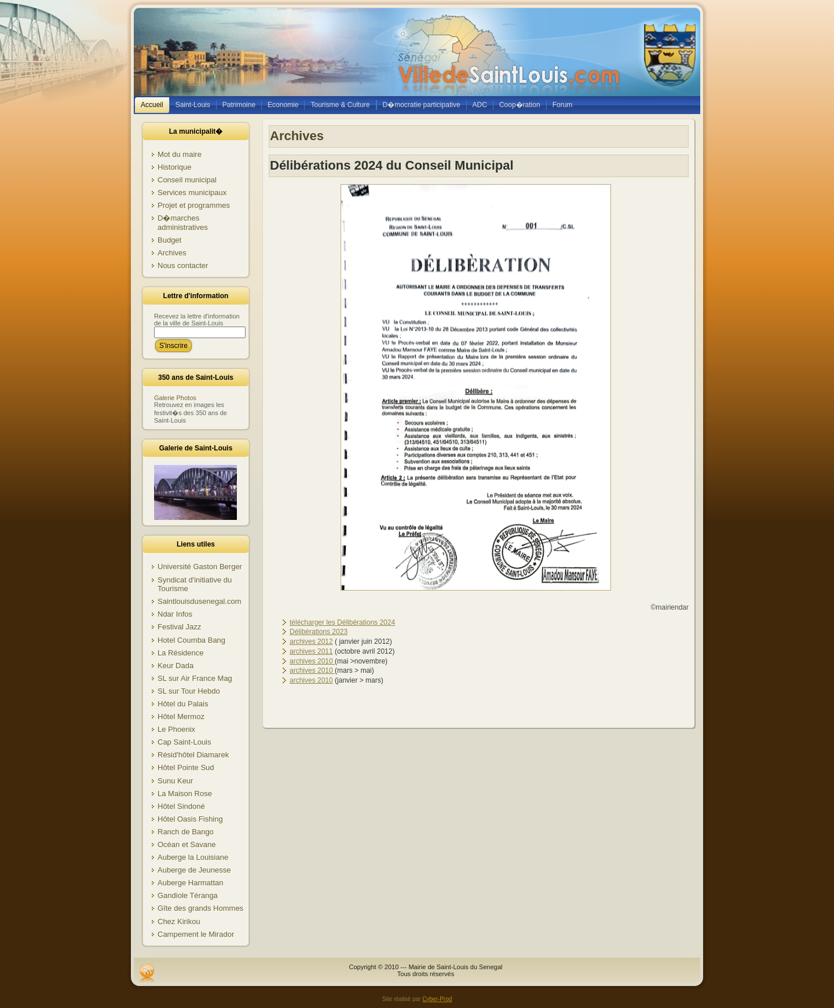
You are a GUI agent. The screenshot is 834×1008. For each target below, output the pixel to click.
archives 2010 (312, 661)
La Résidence (181, 652)
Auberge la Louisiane (193, 857)
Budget (169, 240)
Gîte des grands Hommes (200, 908)
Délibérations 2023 (319, 632)
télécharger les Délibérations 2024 (342, 622)
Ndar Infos (175, 614)
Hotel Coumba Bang (191, 640)
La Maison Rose (185, 793)
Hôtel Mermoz (181, 716)
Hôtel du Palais (183, 703)
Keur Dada (175, 665)
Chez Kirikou (179, 921)
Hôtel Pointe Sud (186, 767)
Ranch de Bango (186, 831)
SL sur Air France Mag (195, 678)
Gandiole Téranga (188, 895)
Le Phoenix (176, 729)
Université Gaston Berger (200, 566)
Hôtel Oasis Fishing (190, 819)
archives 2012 (311, 641)
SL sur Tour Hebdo (189, 691)
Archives (172, 252)
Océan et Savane (186, 844)
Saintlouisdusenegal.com (200, 601)
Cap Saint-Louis (184, 742)
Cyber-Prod (437, 999)
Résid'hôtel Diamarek (193, 754)
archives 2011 (311, 651)
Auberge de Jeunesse (194, 870)
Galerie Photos (175, 397)
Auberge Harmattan (190, 882)
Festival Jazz (179, 626)
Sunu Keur (175, 780)
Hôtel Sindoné (181, 806)
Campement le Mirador (196, 934)
